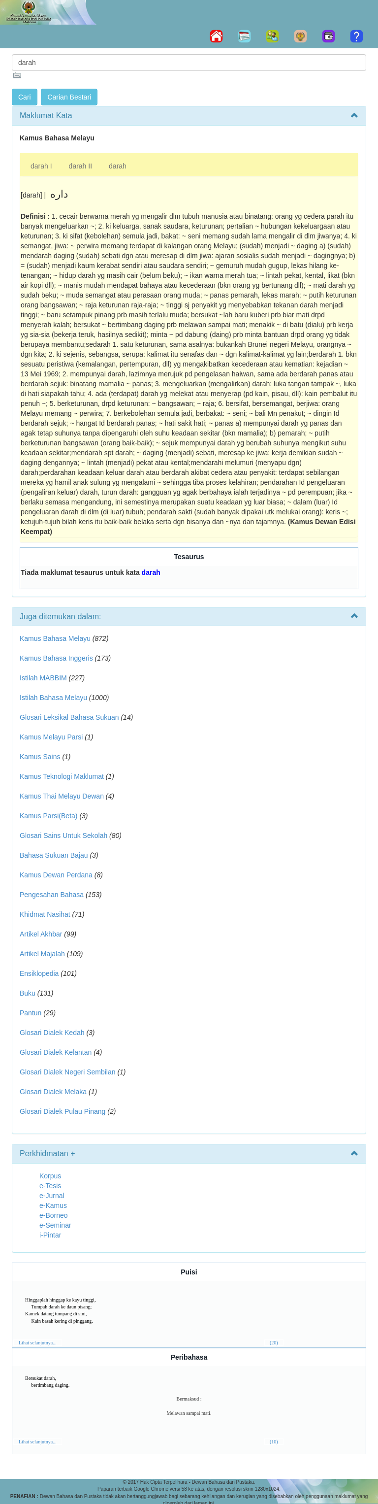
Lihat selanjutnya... (38, 1342)
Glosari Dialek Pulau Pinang (62, 1111)
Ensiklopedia (39, 973)
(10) (274, 1441)
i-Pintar (50, 1235)
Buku (27, 993)
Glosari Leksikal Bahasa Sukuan (69, 717)
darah (117, 166)
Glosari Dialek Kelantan (56, 1052)
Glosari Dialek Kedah (52, 1032)
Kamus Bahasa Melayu (56, 638)
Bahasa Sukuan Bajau (54, 855)
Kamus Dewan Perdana (56, 875)
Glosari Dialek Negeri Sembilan (68, 1072)
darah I (41, 166)
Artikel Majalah (42, 954)
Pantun (30, 1013)
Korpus (50, 1176)
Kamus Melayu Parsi (51, 737)
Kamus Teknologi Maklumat (62, 776)
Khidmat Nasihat (45, 914)
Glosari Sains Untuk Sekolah (63, 835)
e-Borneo (53, 1215)
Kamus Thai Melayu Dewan (62, 796)
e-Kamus (53, 1205)
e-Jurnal (51, 1196)
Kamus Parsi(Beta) (48, 816)
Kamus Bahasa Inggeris (56, 658)
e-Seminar (55, 1225)
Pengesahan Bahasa (52, 895)
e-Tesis (50, 1186)
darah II (80, 166)
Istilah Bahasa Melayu (53, 698)
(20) (274, 1342)
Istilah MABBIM (43, 678)
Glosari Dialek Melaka (53, 1092)
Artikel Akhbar (41, 934)
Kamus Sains (40, 757)
